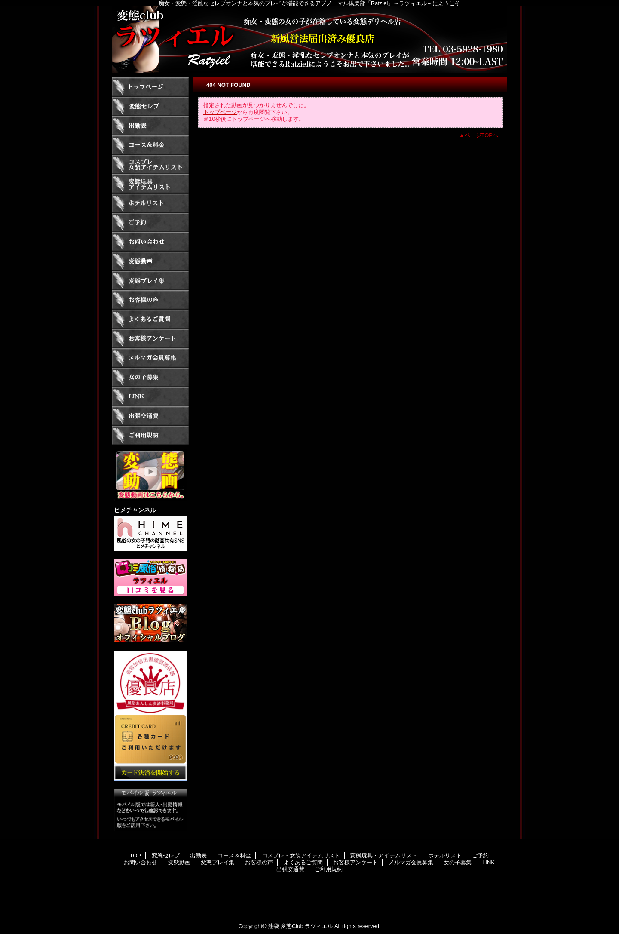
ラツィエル (309, 39)
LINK (150, 396)
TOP (150, 87)
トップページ (220, 112)
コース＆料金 (150, 145)
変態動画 (150, 261)
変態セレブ (150, 106)
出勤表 (150, 125)
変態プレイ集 (150, 280)
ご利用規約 (150, 435)
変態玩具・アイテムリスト (150, 184)
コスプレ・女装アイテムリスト (150, 164)
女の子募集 (150, 377)
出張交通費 (150, 416)
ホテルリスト (150, 203)
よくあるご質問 (150, 319)
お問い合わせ (150, 242)
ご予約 (150, 222)
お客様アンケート (150, 338)
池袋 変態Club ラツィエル (300, 926)
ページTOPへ (482, 135)
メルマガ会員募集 (150, 358)
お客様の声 (150, 300)
